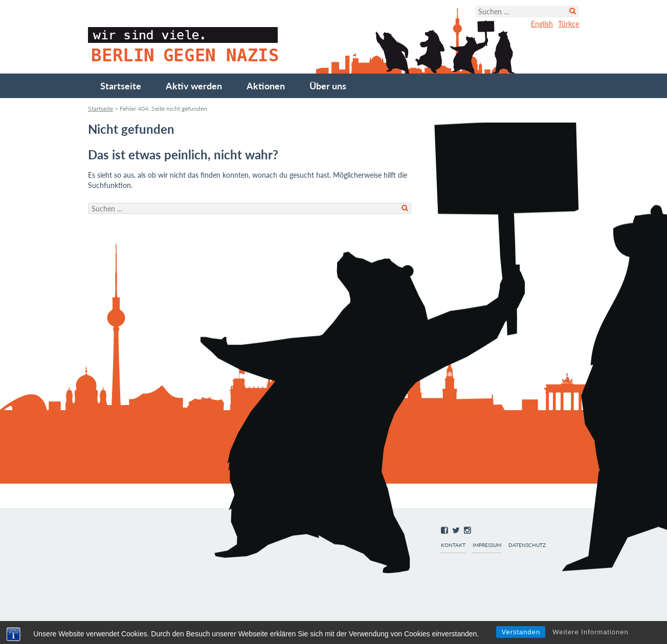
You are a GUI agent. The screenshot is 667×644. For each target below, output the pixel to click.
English (542, 23)
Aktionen (266, 85)
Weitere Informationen (590, 632)
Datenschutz (527, 545)
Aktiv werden (194, 85)
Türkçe (568, 23)
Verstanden (520, 632)
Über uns (327, 85)
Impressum (487, 545)
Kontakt (453, 545)
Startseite (120, 85)
